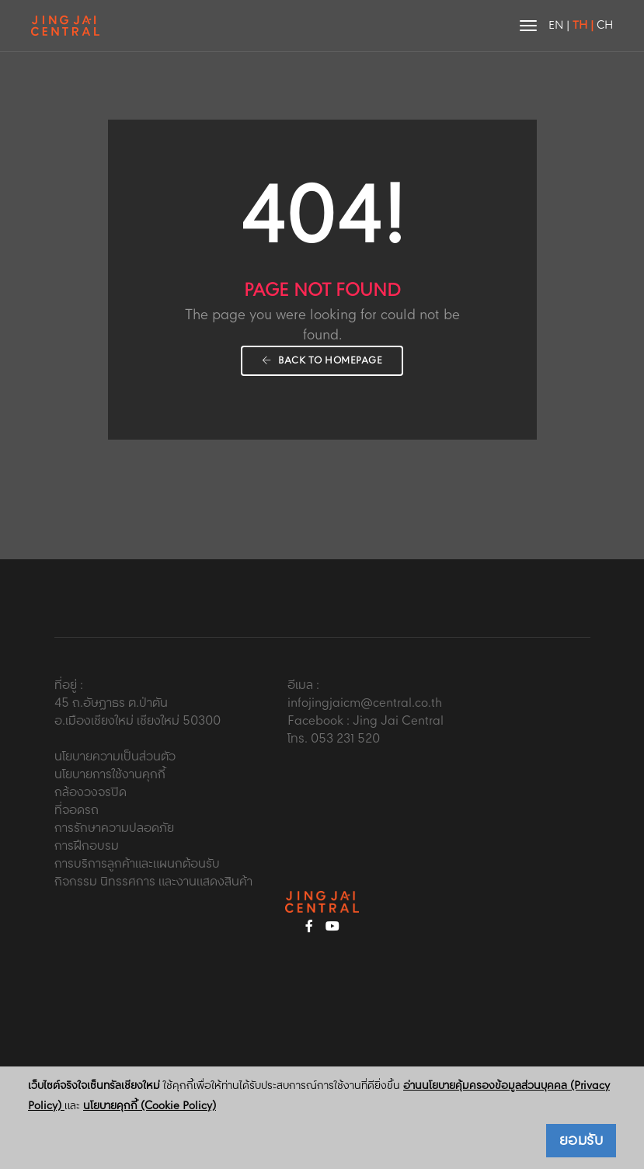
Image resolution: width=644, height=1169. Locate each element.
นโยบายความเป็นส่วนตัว (115, 757)
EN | (558, 25)
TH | (583, 25)
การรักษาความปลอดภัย (114, 828)
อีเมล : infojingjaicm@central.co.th (364, 694)
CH (605, 25)
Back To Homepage (322, 360)
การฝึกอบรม (86, 846)
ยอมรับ (581, 1141)
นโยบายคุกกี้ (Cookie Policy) (149, 1106)
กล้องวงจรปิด (90, 792)
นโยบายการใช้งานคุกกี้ (109, 775)
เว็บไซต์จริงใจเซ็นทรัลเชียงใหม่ (94, 1086)
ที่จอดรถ (76, 810)
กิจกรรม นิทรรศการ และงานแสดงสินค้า (153, 882)
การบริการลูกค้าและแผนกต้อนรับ (137, 864)
